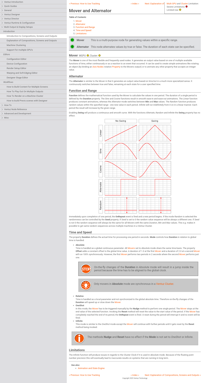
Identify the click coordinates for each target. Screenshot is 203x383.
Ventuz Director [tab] (10, 18)
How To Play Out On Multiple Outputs (25, 91)
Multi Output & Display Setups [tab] (17, 27)
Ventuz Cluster (164, 283)
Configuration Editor (16, 59)
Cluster (184, 3)
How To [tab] (6, 105)
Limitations (81, 33)
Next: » (173, 375)
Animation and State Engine (91, 368)
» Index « (135, 3)
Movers (131, 248)
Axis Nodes (98, 66)
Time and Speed (83, 30)
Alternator (80, 24)
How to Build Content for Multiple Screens (27, 87)
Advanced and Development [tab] (16, 113)
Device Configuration (17, 63)
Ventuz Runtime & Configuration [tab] (18, 23)
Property (116, 66)
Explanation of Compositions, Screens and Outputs (32, 40)
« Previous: (84, 3)
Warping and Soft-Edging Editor (22, 73)
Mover (79, 21)
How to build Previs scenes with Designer (27, 100)
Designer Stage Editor (17, 77)
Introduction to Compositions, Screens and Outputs (32, 36)
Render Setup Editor (16, 68)
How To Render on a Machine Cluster (25, 96)
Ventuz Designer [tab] (10, 14)
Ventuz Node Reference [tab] (14, 109)
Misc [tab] (5, 117)
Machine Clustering (16, 45)
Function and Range (85, 27)
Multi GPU (171, 3)
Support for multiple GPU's (20, 50)
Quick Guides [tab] (9, 6)
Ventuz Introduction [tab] (12, 2)
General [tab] (6, 10)
